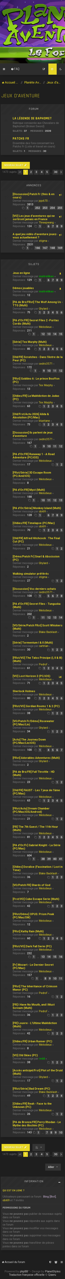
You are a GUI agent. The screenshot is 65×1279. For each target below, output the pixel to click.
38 (43, 859)
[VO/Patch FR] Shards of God (31, 885)
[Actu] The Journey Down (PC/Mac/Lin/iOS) (29, 741)
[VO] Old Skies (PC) (25, 1055)
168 (52, 248)
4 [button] (41, 172)
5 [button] (47, 172)
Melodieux (45, 327)
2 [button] (31, 172)
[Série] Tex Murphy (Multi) (30, 342)
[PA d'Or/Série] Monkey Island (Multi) (37, 508)
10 (48, 370)
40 (54, 859)
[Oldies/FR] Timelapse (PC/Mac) (34, 523)
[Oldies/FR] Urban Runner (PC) (32, 1041)
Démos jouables (23, 288)
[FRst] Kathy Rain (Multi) (28, 931)
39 (48, 859)
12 (43, 334)
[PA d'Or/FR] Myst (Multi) (29, 489)
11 (54, 370)
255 (60, 208)
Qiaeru (52, 1274)
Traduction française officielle (27, 1274)
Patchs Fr (21, 138)
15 (60, 334)
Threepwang (46, 222)
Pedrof (43, 664)
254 (52, 208)
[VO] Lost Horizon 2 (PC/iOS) (31, 676)
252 (37, 208)
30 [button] (55, 172)
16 (60, 956)
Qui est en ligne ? (13, 1190)
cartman (43, 646)
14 (54, 334)
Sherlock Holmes (24, 691)
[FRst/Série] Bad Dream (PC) (31, 1088)
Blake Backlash (48, 632)
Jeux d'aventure (21, 96)
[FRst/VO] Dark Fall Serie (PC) (32, 946)
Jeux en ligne (21, 273)
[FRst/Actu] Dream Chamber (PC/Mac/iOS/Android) (31, 810)
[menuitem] (15, 69)
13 (48, 334)
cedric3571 (46, 363)
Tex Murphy (46, 385)
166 (37, 248)
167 (45, 248)
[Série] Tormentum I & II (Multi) (33, 642)
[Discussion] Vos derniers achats (34, 589)
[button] (20, 172)
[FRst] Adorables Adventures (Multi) (36, 757)
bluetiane (44, 420)
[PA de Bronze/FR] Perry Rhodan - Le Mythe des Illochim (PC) (37, 1123)
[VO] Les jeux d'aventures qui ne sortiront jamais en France (34, 217)
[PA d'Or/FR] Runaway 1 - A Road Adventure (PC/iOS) (34, 455)
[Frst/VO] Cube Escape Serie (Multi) (36, 899)
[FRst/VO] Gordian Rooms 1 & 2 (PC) (36, 706)
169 (60, 248)
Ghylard (43, 308)
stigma (43, 240)
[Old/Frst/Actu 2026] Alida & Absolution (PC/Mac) (31, 415)
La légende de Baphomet (32, 118)
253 (45, 208)
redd (42, 1058)
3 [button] (36, 172)
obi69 (42, 511)
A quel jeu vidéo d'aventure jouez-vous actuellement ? (35, 236)
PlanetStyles (52, 1271)
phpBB (24, 1271)
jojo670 (43, 200)
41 (60, 859)
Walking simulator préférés (31, 573)
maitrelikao (46, 276)
